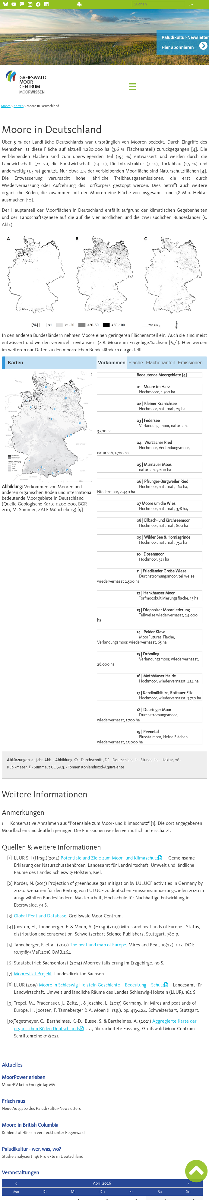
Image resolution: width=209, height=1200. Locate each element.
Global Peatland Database (40, 916)
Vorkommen (111, 362)
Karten (19, 106)
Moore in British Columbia (30, 1125)
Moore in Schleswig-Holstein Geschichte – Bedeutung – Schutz (101, 985)
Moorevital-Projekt (33, 974)
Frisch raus (13, 1101)
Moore (6, 106)
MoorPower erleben (23, 1077)
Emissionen (190, 362)
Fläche (135, 362)
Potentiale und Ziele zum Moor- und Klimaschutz (109, 858)
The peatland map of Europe (98, 945)
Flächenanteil (160, 362)
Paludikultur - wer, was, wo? (31, 1149)
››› (191, 4)
